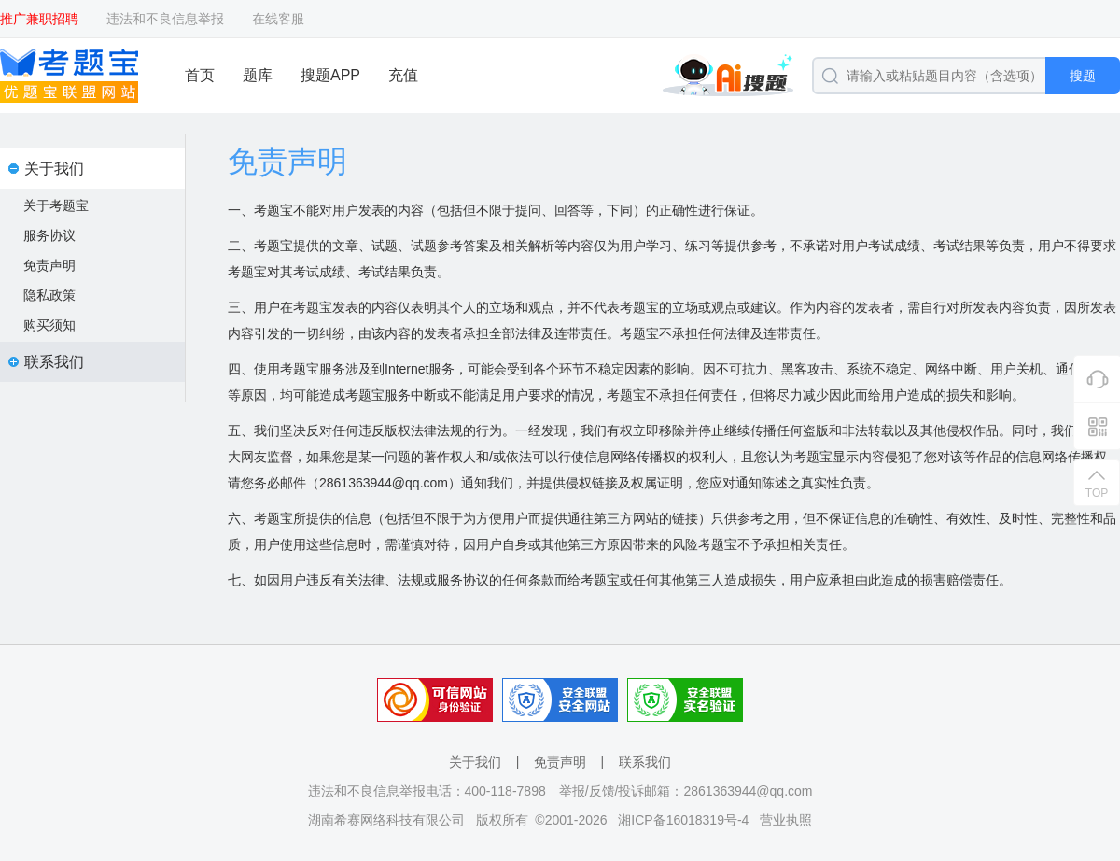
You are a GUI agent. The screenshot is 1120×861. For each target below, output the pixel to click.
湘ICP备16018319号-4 (683, 819)
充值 (403, 75)
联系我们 (645, 762)
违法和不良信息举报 (165, 18)
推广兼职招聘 (39, 18)
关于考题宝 (56, 205)
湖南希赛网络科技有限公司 (386, 819)
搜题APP (330, 75)
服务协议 (49, 235)
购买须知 (49, 325)
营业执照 (786, 819)
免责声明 (49, 265)
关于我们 (475, 762)
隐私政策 (49, 295)
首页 (200, 75)
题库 (258, 75)
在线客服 (278, 18)
